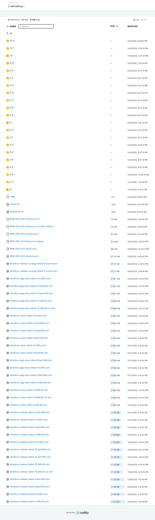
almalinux (16, 6)
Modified (133, 26)
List (136, 19)
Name (13, 26)
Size (114, 26)
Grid (144, 19)
